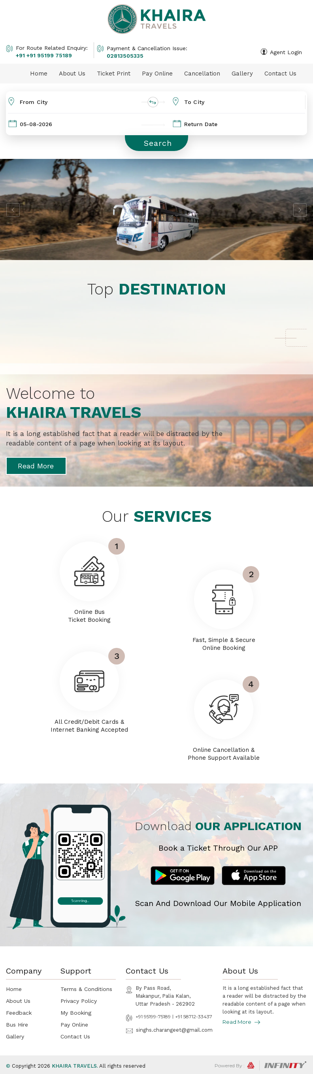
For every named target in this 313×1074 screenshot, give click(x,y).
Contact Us (280, 73)
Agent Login (286, 52)
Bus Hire (17, 1024)
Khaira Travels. (75, 1066)
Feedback (19, 1013)
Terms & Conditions (86, 989)
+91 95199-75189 (153, 1016)
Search (158, 143)
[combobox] (82, 102)
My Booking (75, 1013)
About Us (72, 73)
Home (38, 73)
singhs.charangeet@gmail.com (174, 1030)
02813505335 (125, 56)
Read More (36, 466)
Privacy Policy (78, 1001)
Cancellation (202, 73)
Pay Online (157, 73)
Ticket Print (113, 73)
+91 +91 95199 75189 (44, 55)
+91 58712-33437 (193, 1016)
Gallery (242, 73)
